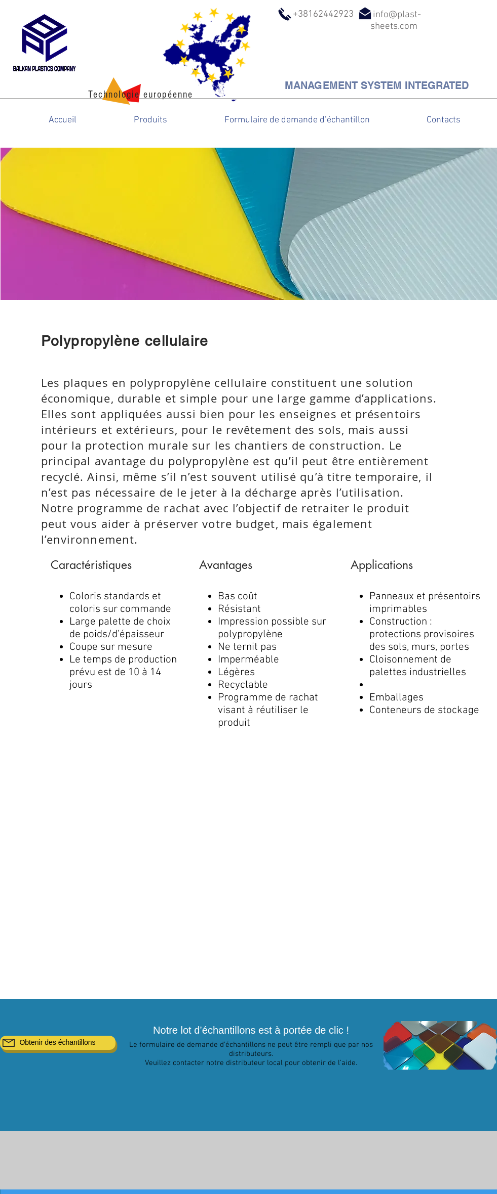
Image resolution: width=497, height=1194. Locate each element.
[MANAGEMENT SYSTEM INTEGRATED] (377, 85)
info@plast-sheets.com (395, 20)
